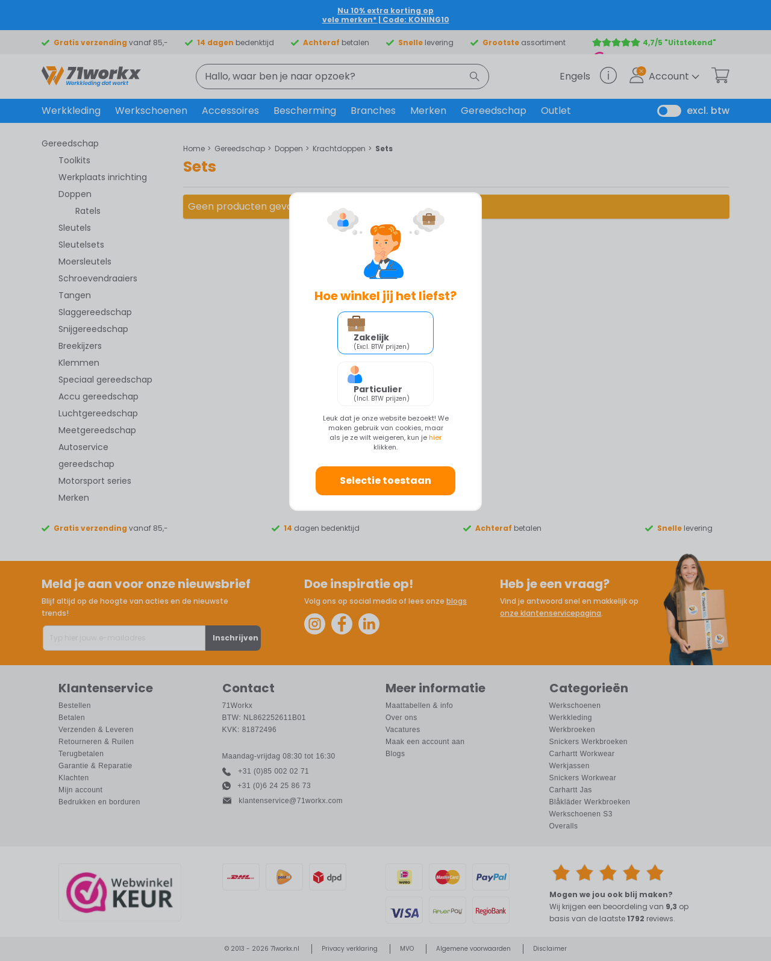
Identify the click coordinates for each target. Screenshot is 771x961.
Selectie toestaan (385, 480)
